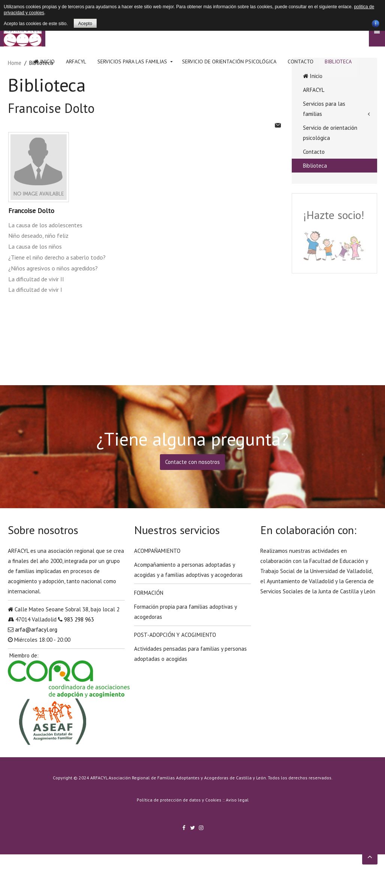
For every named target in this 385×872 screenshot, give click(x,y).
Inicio (44, 61)
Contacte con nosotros (192, 461)
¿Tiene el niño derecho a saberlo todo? (57, 257)
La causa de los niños (35, 246)
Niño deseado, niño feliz (38, 235)
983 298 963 (79, 619)
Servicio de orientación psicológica (229, 61)
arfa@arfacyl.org (36, 629)
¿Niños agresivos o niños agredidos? (53, 268)
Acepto (85, 23)
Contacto (300, 61)
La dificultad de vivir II (36, 279)
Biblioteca (338, 61)
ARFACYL (76, 61)
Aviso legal (237, 800)
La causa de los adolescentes (45, 225)
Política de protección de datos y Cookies (179, 800)
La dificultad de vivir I (35, 289)
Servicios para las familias (132, 61)
